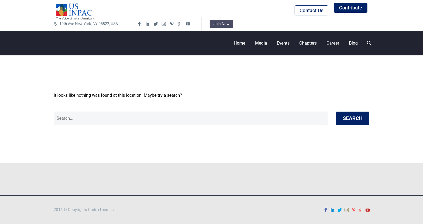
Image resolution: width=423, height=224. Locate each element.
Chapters (308, 43)
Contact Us (311, 10)
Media (261, 43)
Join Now (221, 24)
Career (332, 43)
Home (239, 43)
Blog (353, 43)
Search (353, 118)
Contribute (350, 8)
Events (283, 43)
